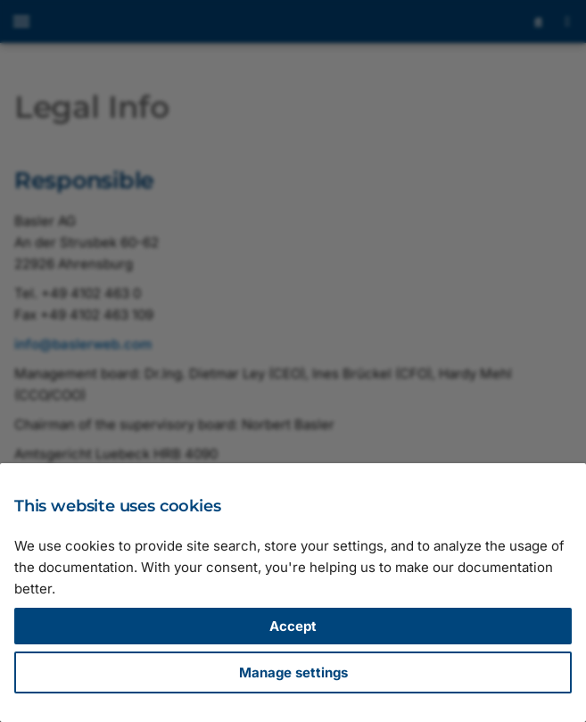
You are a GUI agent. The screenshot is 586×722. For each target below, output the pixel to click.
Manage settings (293, 672)
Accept (293, 626)
